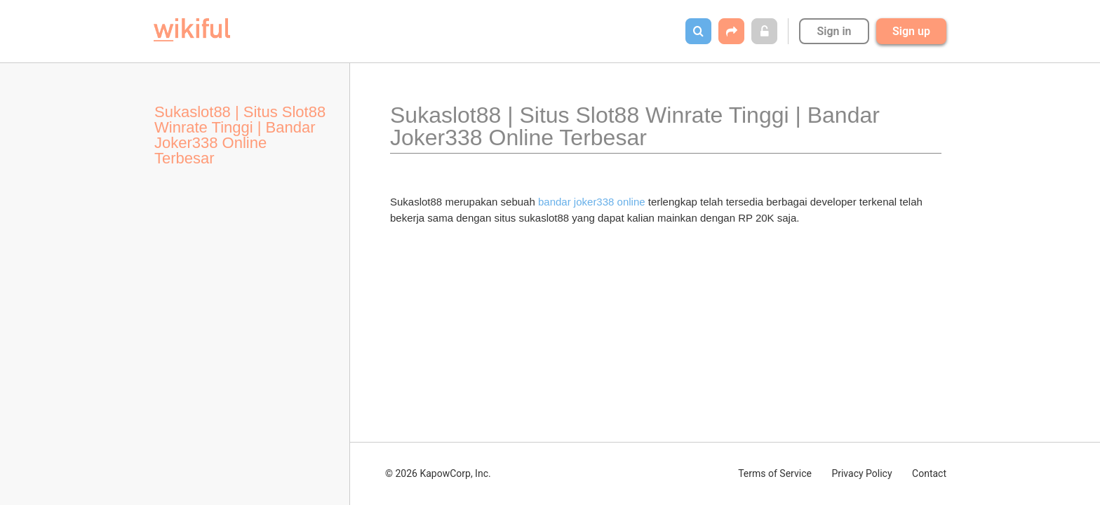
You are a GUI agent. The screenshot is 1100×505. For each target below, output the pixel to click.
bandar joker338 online (591, 202)
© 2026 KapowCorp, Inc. (438, 473)
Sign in (834, 31)
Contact (929, 473)
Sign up (911, 31)
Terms (775, 473)
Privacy (861, 473)
